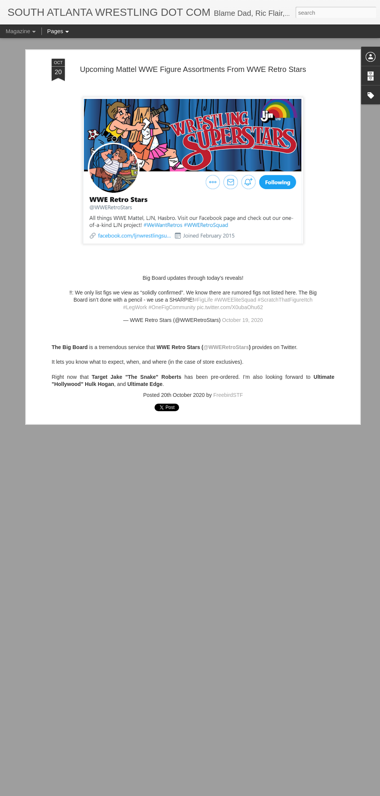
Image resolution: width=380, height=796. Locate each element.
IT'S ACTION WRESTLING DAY (159, 787)
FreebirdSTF (228, 364)
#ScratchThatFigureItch (285, 269)
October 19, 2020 (242, 289)
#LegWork (135, 276)
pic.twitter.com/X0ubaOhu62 (230, 276)
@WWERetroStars (226, 316)
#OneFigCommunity (172, 276)
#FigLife (203, 269)
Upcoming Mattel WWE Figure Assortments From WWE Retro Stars (193, 38)
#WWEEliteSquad (235, 269)
